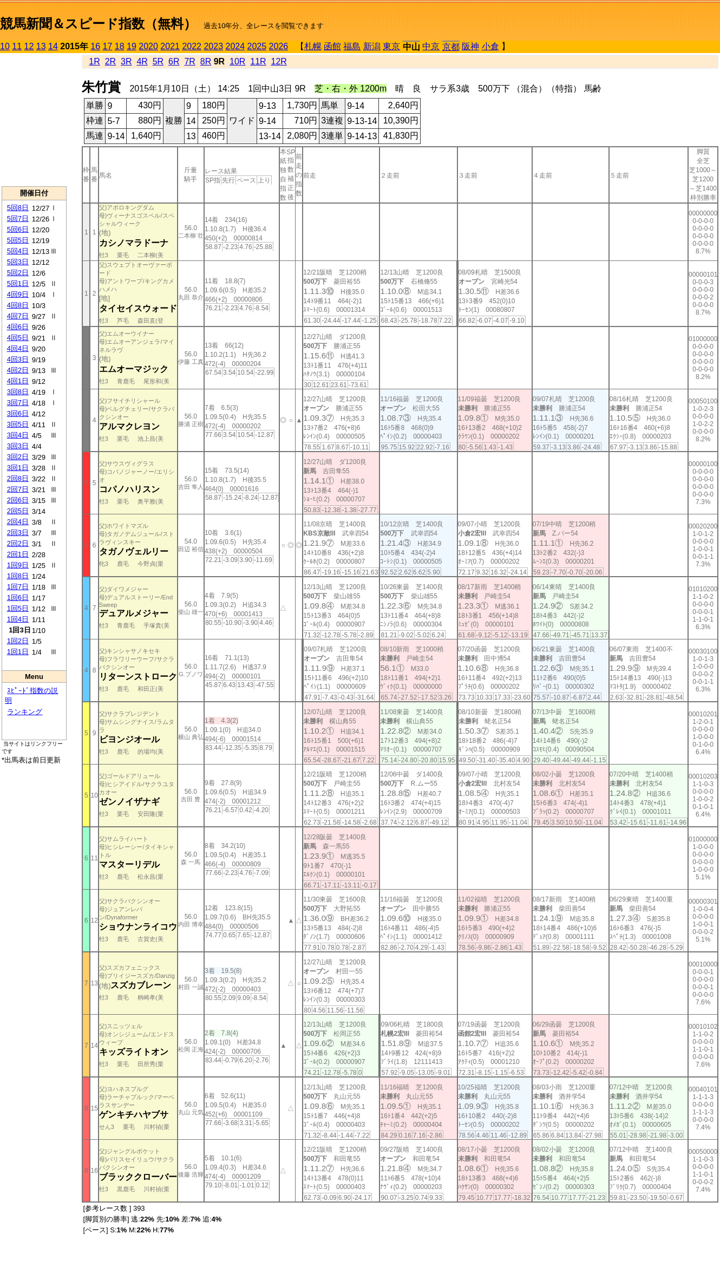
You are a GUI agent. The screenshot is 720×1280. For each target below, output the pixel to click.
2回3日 (18, 532)
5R (158, 61)
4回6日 (18, 327)
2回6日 (18, 500)
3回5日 (18, 424)
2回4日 (18, 522)
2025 (257, 46)
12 (29, 46)
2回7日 (18, 489)
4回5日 (18, 338)
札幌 (313, 46)
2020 (148, 46)
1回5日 (18, 608)
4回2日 (18, 370)
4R (141, 61)
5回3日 (18, 262)
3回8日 (18, 392)
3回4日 (18, 435)
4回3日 (18, 359)
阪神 (470, 46)
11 (17, 46)
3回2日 (18, 457)
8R (205, 61)
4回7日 (18, 316)
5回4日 (18, 251)
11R (258, 61)
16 (95, 46)
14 (53, 46)
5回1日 (18, 283)
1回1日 (18, 652)
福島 (352, 46)
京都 (451, 46)
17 (108, 46)
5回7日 (18, 218)
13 (41, 46)
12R (279, 61)
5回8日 (18, 208)
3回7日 (18, 403)
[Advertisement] (34, 120)
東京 (391, 46)
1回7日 (18, 587)
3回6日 (18, 413)
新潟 (372, 46)
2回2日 (18, 543)
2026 (279, 46)
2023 (213, 46)
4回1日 (18, 381)
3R (126, 61)
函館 (332, 46)
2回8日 (18, 478)
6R (173, 61)
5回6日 (18, 229)
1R (94, 61)
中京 (431, 46)
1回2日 (18, 641)
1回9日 (18, 565)
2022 (191, 46)
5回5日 (18, 240)
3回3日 (18, 446)
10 (5, 46)
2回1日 (18, 554)
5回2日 (18, 273)
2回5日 (18, 511)
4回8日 (18, 305)
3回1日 (18, 467)
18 (120, 46)
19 (131, 46)
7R (189, 61)
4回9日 (18, 294)
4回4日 (18, 348)
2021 (170, 46)
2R (110, 61)
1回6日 (18, 597)
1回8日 (18, 576)
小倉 (490, 46)
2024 (235, 46)
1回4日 (18, 619)
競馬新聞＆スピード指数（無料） (98, 23)
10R (237, 61)
